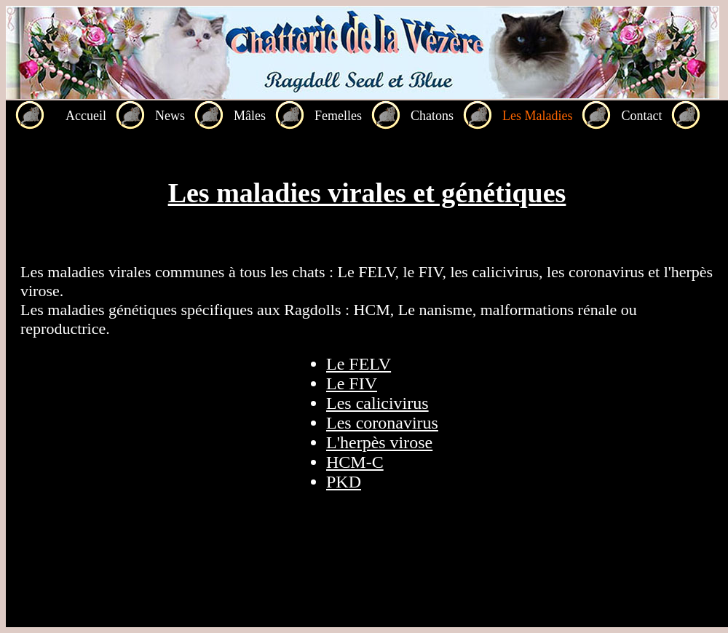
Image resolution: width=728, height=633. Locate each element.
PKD (343, 481)
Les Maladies (537, 115)
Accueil (86, 115)
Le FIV (351, 383)
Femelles (338, 115)
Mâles (250, 115)
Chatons (432, 115)
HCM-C (355, 462)
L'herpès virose (379, 442)
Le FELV (358, 363)
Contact (641, 115)
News (170, 115)
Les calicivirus (377, 403)
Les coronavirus (382, 422)
